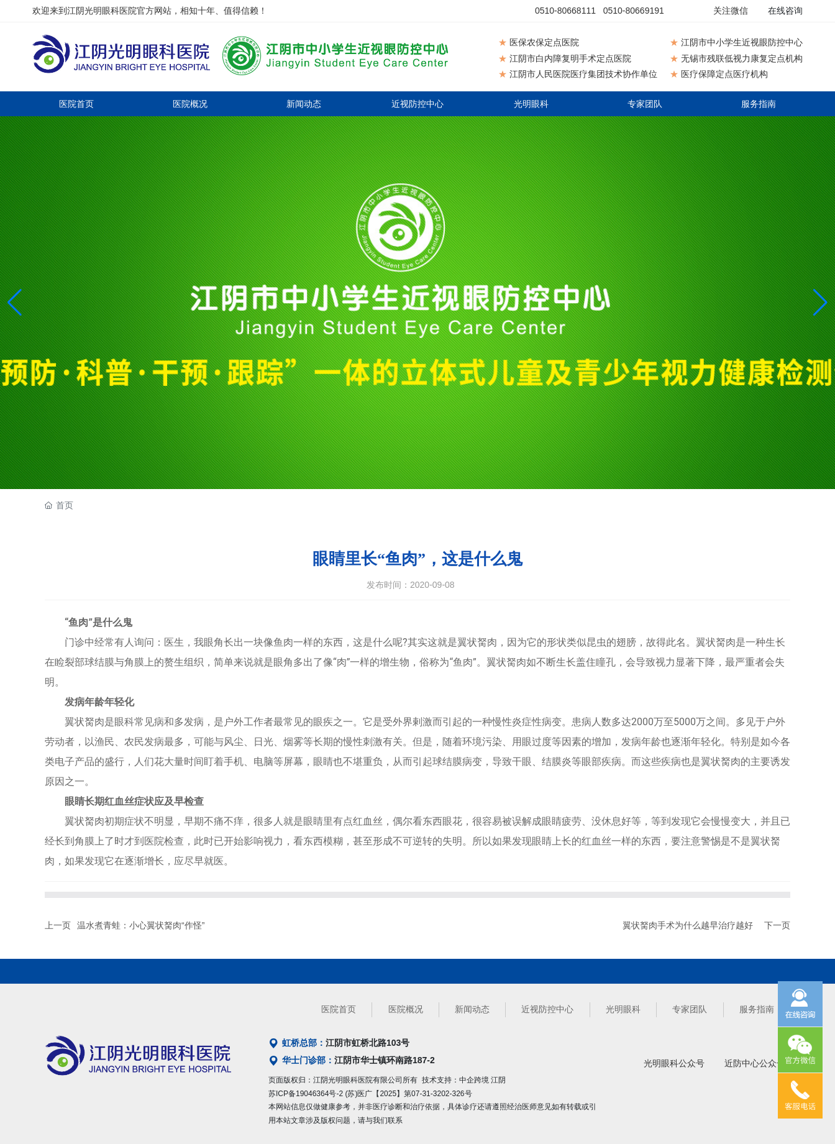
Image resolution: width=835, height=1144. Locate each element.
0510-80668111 (565, 11)
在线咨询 (785, 11)
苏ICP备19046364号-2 (305, 1093)
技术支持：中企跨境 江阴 (464, 1080)
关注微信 (730, 11)
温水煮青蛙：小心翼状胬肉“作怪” (140, 925)
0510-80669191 (633, 11)
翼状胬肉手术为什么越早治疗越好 (688, 925)
